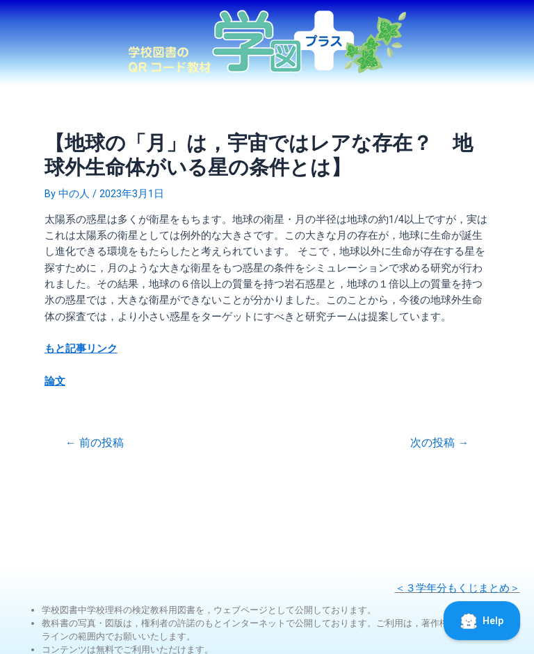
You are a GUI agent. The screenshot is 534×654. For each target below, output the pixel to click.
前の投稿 (94, 443)
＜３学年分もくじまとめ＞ (457, 588)
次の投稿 (439, 443)
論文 (54, 381)
